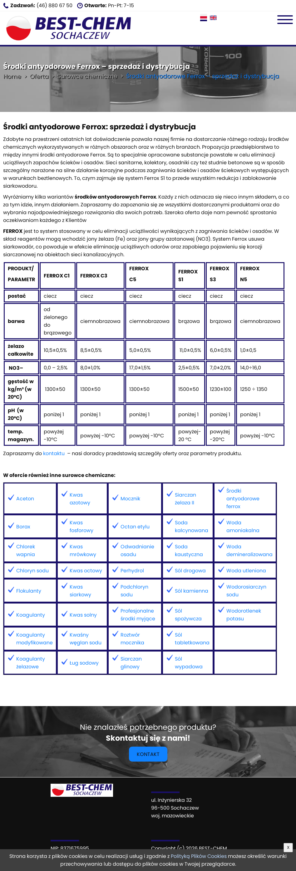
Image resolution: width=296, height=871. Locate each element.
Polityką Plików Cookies (199, 856)
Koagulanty (30, 614)
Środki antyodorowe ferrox (242, 498)
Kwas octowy (86, 570)
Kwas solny (83, 614)
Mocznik (130, 498)
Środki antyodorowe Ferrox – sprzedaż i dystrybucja (202, 76)
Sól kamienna (191, 590)
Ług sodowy (84, 662)
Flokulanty (28, 590)
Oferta (39, 76)
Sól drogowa (190, 570)
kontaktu (54, 453)
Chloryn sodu (32, 570)
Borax (23, 526)
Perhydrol (132, 570)
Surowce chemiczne (87, 76)
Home (12, 76)
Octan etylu (135, 526)
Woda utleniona (246, 570)
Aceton (25, 498)
